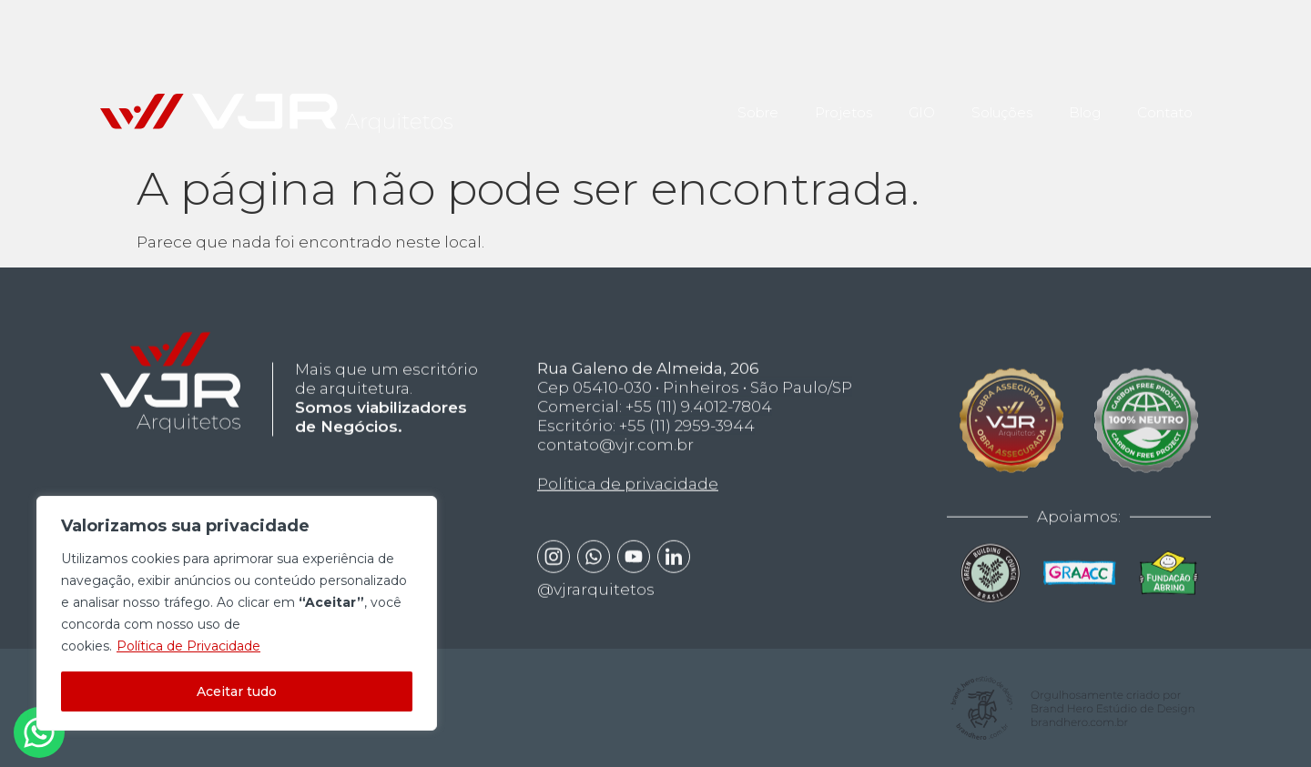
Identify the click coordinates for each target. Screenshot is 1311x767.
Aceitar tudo (237, 691)
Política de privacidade (627, 513)
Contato (1165, 99)
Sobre (757, 99)
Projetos (843, 99)
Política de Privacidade (188, 646)
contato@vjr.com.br (615, 473)
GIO (922, 99)
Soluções (1001, 99)
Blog (1085, 99)
